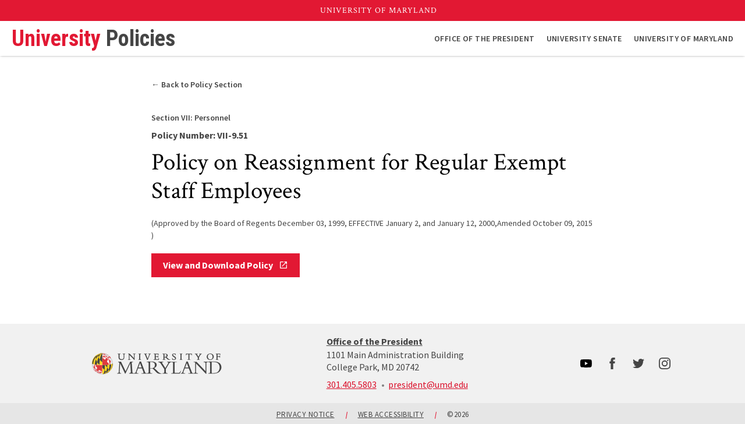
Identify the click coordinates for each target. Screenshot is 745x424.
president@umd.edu (428, 384)
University (93, 38)
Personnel (190, 117)
